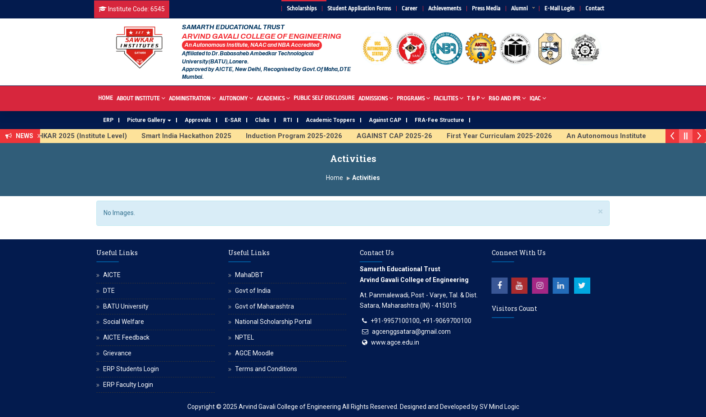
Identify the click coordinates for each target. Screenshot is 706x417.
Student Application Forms (359, 8)
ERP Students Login (131, 368)
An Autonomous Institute (611, 136)
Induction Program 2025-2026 (299, 136)
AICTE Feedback (126, 337)
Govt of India (253, 290)
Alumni (519, 8)
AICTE (112, 274)
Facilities (448, 98)
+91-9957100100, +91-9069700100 (421, 320)
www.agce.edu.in (395, 342)
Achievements (444, 8)
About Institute (141, 98)
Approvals (198, 120)
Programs (413, 98)
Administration (192, 98)
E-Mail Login (559, 8)
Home (105, 97)
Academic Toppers (330, 120)
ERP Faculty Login (128, 384)
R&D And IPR (507, 98)
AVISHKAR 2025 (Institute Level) (80, 136)
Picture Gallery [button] (149, 120)
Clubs (262, 120)
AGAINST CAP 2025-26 (399, 136)
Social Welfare (123, 321)
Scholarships (302, 8)
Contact (594, 8)
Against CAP (385, 120)
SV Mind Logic (499, 406)
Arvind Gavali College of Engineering (290, 406)
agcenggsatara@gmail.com (411, 331)
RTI (287, 120)
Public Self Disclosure (324, 97)
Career (409, 8)
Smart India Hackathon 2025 (192, 136)
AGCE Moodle (254, 353)
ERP (108, 120)
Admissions (375, 98)
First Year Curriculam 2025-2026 (504, 136)
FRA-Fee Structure (439, 120)
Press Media (486, 8)
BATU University (126, 306)
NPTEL (244, 337)
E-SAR (233, 120)
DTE (109, 290)
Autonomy (236, 98)
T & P (476, 98)
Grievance (117, 353)
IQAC (538, 98)
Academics (273, 98)
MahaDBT (249, 274)
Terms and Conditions (266, 368)
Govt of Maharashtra (264, 306)
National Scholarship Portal (273, 321)
